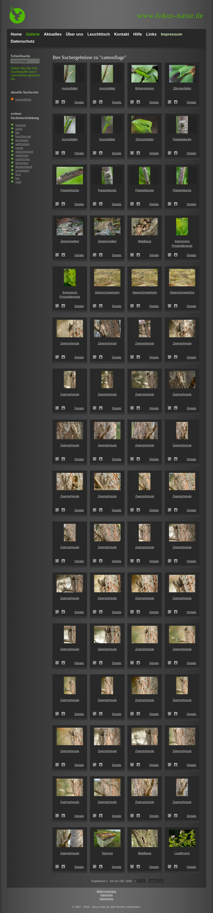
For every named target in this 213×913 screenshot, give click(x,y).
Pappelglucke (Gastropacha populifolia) (171, 153)
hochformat (23, 136)
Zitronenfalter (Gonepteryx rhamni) (171, 102)
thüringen (21, 163)
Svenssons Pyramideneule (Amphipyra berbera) (171, 254)
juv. (17, 178)
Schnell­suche (20, 56)
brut (18, 174)
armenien (21, 140)
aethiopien (22, 144)
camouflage (23, 99)
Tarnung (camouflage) (96, 866)
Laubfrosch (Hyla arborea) (171, 866)
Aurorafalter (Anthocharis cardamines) (59, 102)
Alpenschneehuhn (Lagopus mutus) (96, 305)
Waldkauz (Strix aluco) (133, 254)
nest (18, 182)
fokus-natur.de (170, 15)
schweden (22, 170)
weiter (153, 880)
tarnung (20, 125)
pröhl (18, 129)
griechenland (24, 151)
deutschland (23, 167)
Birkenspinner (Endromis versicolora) (133, 102)
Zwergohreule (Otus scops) (59, 357)
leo (17, 132)
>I (161, 880)
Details (79, 102)
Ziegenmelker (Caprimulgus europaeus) (59, 254)
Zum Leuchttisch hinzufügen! (63, 102)
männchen (22, 159)
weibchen (21, 155)
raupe (19, 148)
